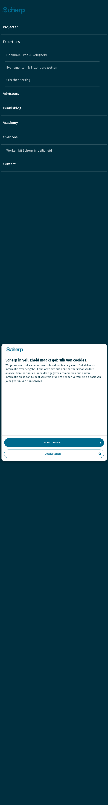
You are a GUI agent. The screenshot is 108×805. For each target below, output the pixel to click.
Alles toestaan (72, 442)
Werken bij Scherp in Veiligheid (29, 150)
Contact (9, 164)
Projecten (11, 27)
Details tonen (73, 453)
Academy (10, 122)
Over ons (10, 137)
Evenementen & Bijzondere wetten (31, 68)
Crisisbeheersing (18, 80)
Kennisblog (12, 108)
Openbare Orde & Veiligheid (26, 55)
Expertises (11, 41)
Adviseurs (11, 93)
